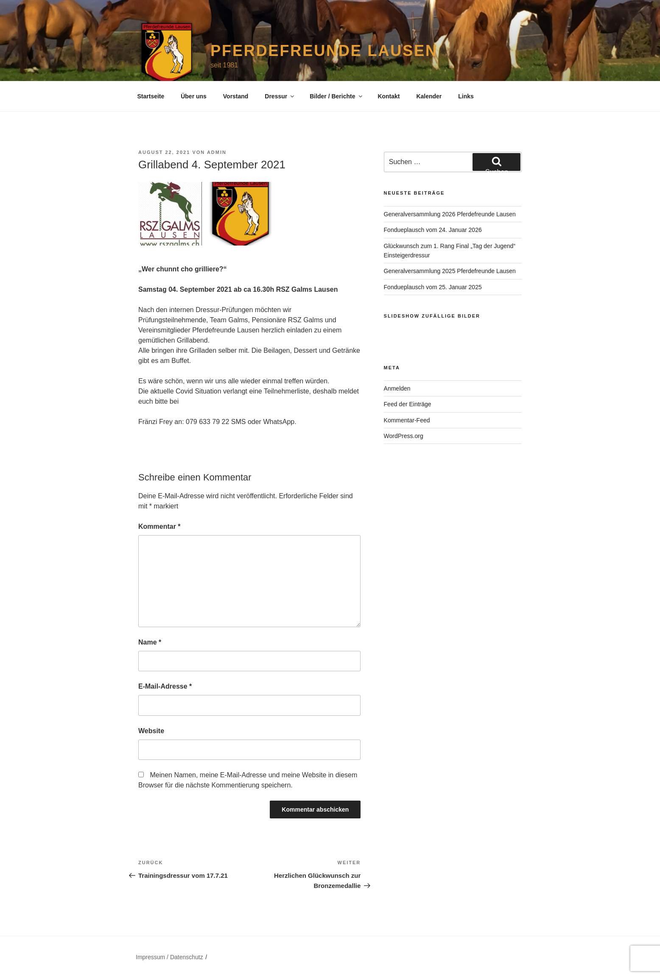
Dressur (280, 96)
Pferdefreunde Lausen (324, 50)
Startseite (151, 96)
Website (151, 730)
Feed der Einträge (407, 404)
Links (466, 96)
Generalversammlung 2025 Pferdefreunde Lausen (450, 271)
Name (149, 642)
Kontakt (389, 96)
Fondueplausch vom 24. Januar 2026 (433, 229)
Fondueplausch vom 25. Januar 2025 (433, 287)
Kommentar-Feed (407, 420)
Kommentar (159, 526)
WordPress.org (403, 436)
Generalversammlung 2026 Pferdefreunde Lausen (450, 214)
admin (217, 152)
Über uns (194, 96)
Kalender (429, 96)
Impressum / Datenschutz (169, 957)
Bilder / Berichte (336, 96)
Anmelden (397, 388)
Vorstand (236, 96)
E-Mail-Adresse (165, 686)
